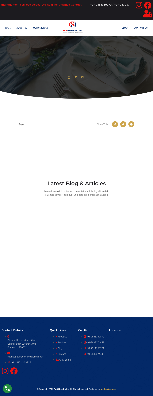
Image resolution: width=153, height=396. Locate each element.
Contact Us (141, 27)
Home (7, 27)
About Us (21, 27)
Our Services (40, 27)
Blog (125, 27)
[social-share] (115, 124)
